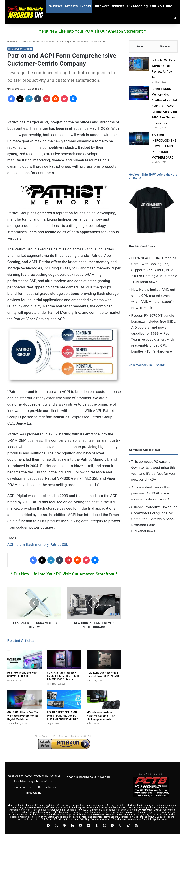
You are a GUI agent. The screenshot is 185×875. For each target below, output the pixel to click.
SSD (65, 544)
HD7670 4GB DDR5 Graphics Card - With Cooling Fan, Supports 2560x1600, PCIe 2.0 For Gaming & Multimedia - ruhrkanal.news (154, 271)
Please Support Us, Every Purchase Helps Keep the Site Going (64, 736)
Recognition (19, 787)
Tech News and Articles (29, 42)
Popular (165, 46)
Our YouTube (161, 6)
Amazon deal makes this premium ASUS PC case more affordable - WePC (150, 494)
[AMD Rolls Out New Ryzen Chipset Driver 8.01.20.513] (104, 659)
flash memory (37, 544)
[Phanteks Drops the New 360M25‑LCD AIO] (24, 659)
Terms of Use (44, 781)
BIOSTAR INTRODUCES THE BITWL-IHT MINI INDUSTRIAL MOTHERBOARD (164, 147)
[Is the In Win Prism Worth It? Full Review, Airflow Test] (139, 65)
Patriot (55, 544)
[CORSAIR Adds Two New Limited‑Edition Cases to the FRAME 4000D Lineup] (64, 659)
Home (11, 42)
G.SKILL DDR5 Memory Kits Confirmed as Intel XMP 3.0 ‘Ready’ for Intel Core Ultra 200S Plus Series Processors (164, 107)
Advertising (27, 781)
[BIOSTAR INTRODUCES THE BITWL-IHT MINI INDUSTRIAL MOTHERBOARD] (139, 139)
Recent (141, 46)
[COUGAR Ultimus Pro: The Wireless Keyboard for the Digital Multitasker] (24, 699)
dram (20, 544)
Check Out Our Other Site (151, 774)
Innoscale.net (34, 792)
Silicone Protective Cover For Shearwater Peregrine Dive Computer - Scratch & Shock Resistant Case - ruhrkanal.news (154, 520)
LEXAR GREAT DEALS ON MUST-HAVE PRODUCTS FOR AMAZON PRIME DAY (62, 716)
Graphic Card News (142, 247)
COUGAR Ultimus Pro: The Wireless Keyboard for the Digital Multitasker (23, 716)
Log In (32, 787)
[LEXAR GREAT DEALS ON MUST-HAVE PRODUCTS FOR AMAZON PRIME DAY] (64, 699)
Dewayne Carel (17, 89)
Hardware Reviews (109, 6)
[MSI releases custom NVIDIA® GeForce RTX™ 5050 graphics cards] (104, 699)
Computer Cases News (144, 450)
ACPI (11, 544)
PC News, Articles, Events (69, 6)
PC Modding (137, 6)
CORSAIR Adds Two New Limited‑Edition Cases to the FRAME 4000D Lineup (64, 676)
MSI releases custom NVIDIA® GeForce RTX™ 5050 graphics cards (101, 716)
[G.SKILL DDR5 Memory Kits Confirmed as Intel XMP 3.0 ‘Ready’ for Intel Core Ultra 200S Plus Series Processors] (139, 93)
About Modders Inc (36, 775)
